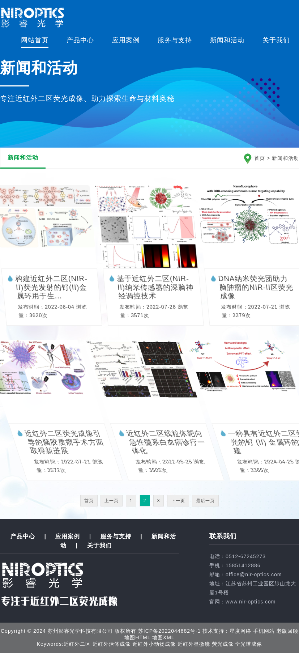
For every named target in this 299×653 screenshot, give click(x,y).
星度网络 (240, 631)
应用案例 (126, 40)
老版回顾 (287, 631)
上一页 (111, 500)
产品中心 (80, 40)
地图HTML (137, 637)
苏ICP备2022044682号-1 (169, 631)
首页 (259, 158)
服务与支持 (175, 40)
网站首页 (34, 40)
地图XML (163, 637)
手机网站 (264, 631)
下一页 (178, 500)
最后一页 (205, 500)
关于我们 (276, 40)
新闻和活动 (227, 40)
